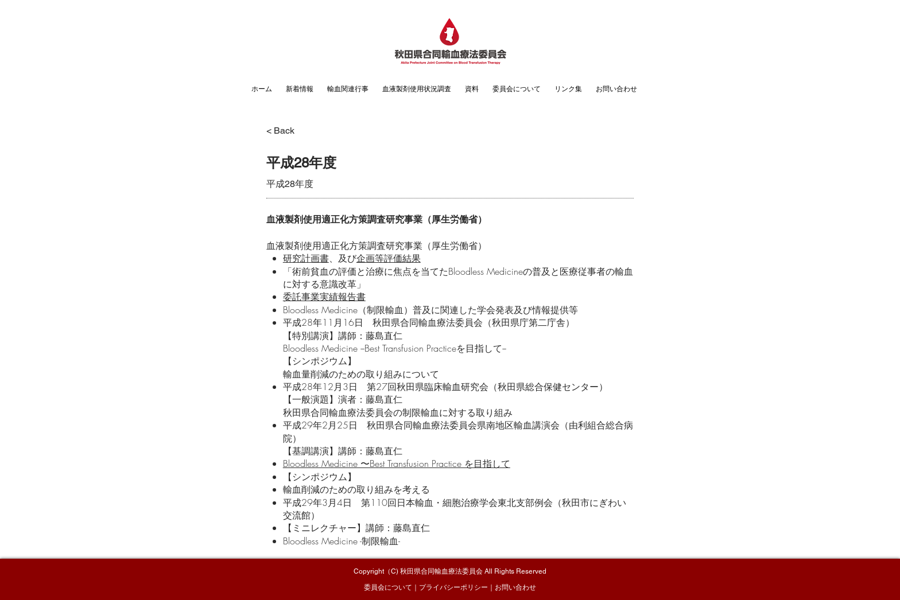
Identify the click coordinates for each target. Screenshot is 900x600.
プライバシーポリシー (453, 587)
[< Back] (289, 131)
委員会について (388, 587)
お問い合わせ (515, 587)
